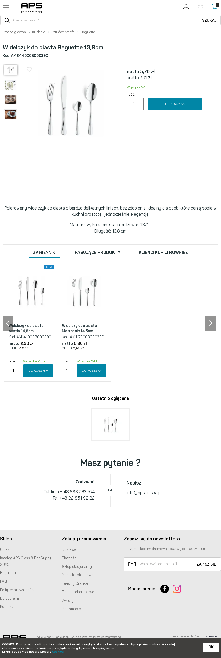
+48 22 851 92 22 (77, 498)
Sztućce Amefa (62, 32)
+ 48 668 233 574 (77, 491)
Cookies (58, 651)
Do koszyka (175, 104)
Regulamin (8, 573)
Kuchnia (38, 32)
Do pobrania (10, 598)
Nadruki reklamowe (77, 575)
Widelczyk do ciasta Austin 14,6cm (26, 328)
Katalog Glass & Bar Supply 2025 (26, 561)
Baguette (88, 32)
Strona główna (14, 32)
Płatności (69, 558)
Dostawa (69, 549)
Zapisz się (206, 564)
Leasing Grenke (75, 583)
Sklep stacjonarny (77, 566)
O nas (4, 549)
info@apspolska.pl (144, 492)
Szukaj (209, 20)
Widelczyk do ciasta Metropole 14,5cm (79, 328)
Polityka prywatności (17, 590)
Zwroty (68, 600)
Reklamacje (71, 609)
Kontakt (6, 607)
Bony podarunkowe (78, 592)
